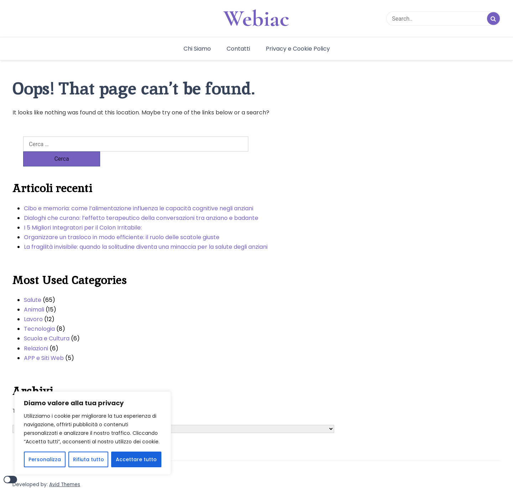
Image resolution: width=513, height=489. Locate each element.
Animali (34, 294)
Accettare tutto (136, 459)
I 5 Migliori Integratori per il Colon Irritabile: (83, 213)
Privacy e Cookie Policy (298, 49)
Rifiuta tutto (88, 459)
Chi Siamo (197, 49)
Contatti (238, 49)
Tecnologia (39, 314)
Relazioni (36, 333)
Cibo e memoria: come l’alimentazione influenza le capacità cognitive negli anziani (138, 193)
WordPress (55, 477)
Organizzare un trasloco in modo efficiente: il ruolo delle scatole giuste (121, 222)
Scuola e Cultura (46, 323)
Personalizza (44, 459)
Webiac (256, 18)
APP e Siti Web (44, 343)
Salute (32, 285)
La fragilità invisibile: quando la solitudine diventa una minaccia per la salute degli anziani (146, 232)
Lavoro (33, 304)
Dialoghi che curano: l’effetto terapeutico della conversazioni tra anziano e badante (141, 203)
